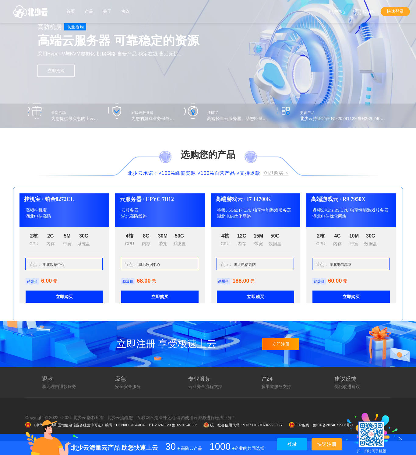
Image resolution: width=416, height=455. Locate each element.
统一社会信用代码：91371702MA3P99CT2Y (243, 425)
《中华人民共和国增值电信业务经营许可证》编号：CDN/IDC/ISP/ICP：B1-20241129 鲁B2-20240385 (111, 425)
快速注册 (327, 444)
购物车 (368, 11)
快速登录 (395, 11)
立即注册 (280, 344)
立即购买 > (275, 173)
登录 (292, 444)
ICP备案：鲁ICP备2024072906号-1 (321, 425)
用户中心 (337, 11)
